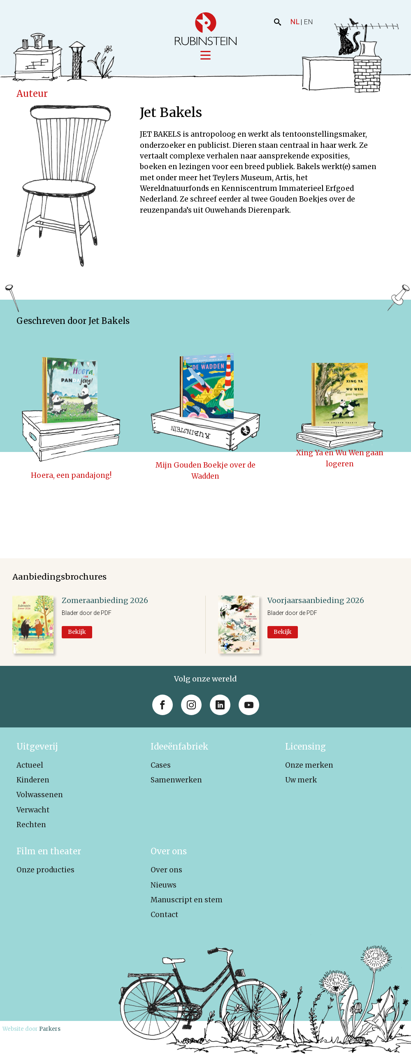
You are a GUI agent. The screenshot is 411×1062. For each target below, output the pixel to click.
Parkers (49, 1028)
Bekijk (77, 631)
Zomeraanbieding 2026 (105, 600)
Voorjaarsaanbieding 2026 (315, 600)
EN (308, 22)
